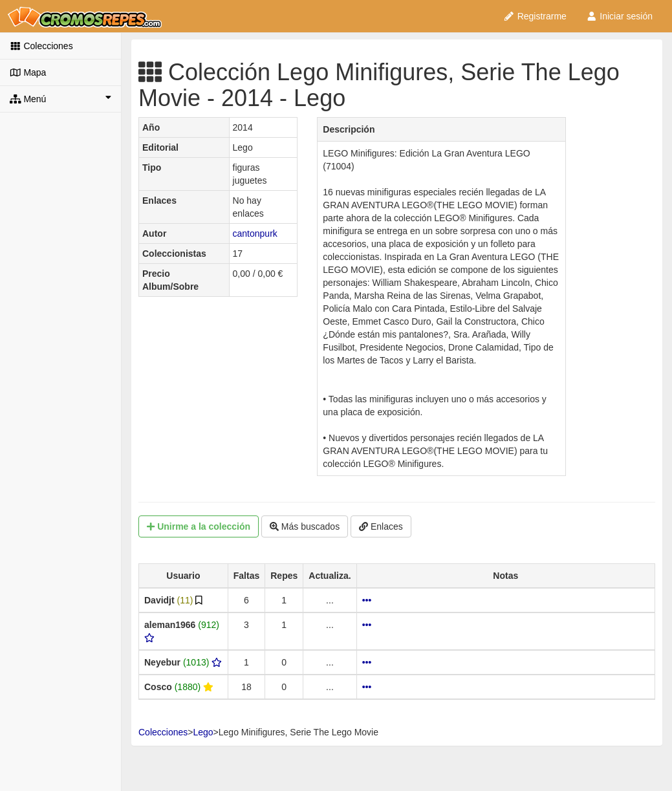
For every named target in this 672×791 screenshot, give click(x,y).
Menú (60, 98)
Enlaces (381, 526)
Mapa (28, 72)
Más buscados (305, 526)
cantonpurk (255, 233)
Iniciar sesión (619, 16)
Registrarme (535, 16)
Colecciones (41, 46)
